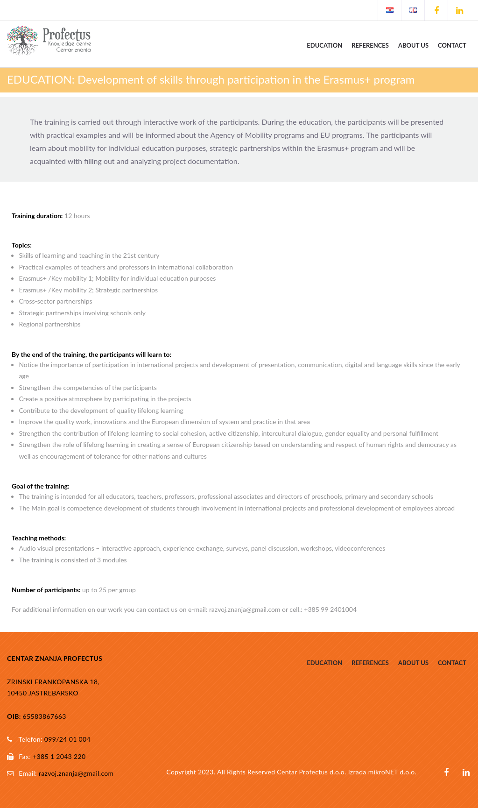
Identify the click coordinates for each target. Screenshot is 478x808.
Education (324, 45)
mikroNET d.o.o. (392, 772)
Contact (452, 45)
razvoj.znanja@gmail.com (76, 773)
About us (413, 45)
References (370, 45)
